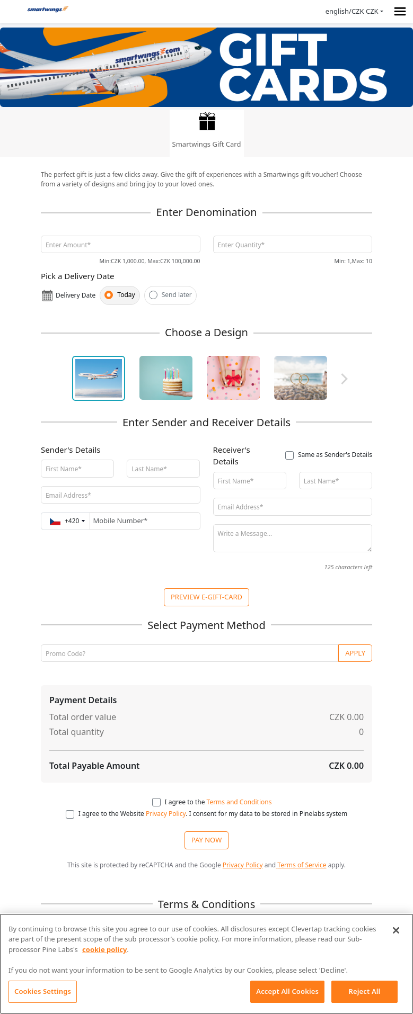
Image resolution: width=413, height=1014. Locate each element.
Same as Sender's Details (335, 454)
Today (126, 294)
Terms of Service (301, 864)
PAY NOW (206, 840)
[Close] (396, 930)
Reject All (365, 991)
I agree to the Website (111, 813)
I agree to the (218, 801)
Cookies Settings (42, 991)
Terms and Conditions (239, 801)
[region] (206, 963)
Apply (355, 653)
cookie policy (104, 949)
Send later (177, 294)
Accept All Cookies (287, 991)
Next (342, 378)
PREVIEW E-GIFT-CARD (206, 597)
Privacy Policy (165, 813)
